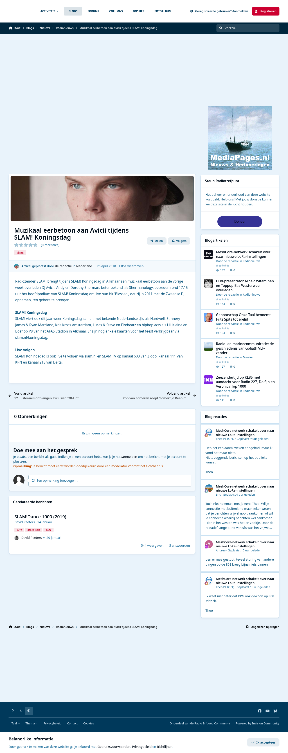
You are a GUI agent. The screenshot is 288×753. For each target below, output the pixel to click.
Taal (15, 723)
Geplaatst (252, 439)
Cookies (88, 723)
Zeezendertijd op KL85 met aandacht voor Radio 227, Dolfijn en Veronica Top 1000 (245, 382)
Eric (218, 495)
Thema (31, 723)
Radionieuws (251, 261)
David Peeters (24, 522)
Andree (221, 550)
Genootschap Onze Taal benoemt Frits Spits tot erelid (243, 317)
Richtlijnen (164, 746)
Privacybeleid (52, 723)
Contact (72, 723)
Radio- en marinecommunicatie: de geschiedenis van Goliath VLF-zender (245, 348)
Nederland (84, 266)
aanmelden (128, 456)
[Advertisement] (144, 67)
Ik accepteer (263, 742)
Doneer (240, 221)
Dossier (248, 357)
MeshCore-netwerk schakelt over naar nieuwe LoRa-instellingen (243, 254)
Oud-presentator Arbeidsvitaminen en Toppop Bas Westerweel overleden (245, 286)
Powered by (257, 723)
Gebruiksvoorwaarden (113, 746)
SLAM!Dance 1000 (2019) (40, 517)
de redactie (63, 266)
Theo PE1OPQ (225, 439)
